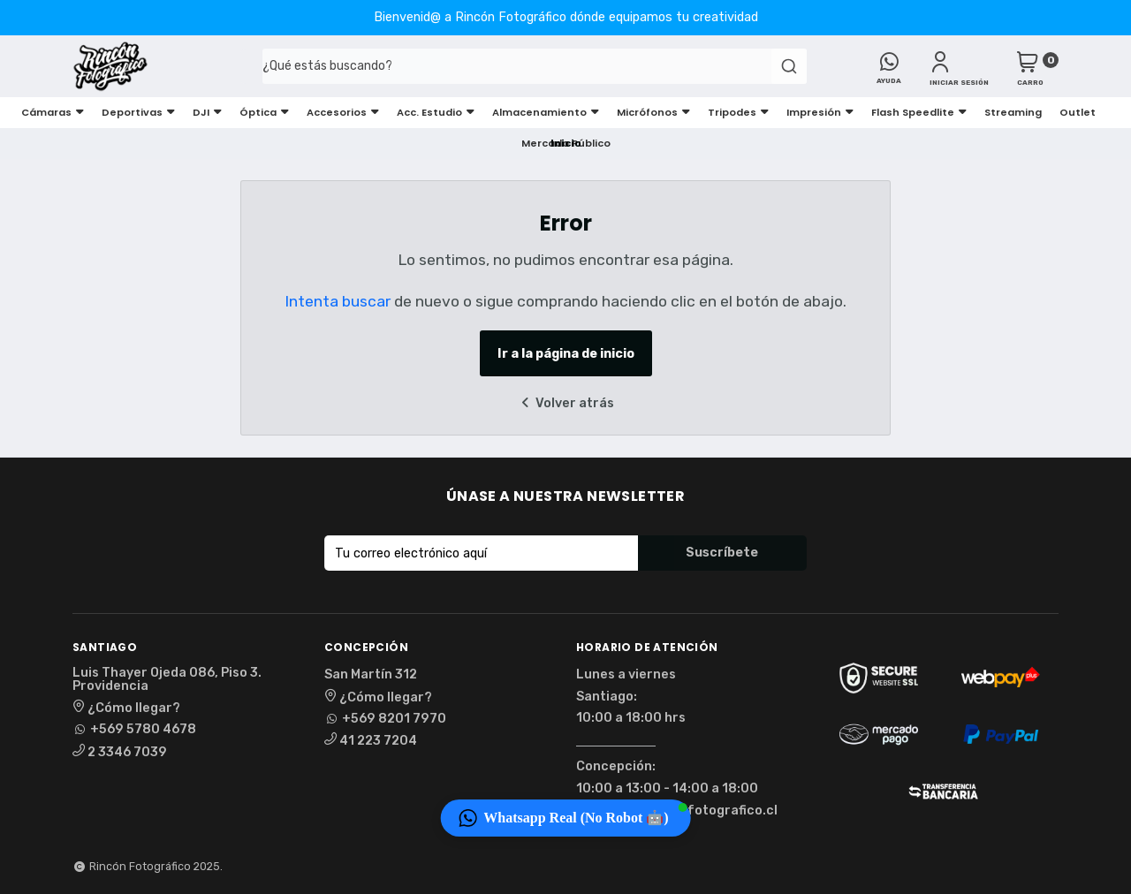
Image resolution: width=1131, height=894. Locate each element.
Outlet (1077, 112)
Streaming (1013, 112)
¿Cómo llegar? (126, 708)
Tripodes (738, 112)
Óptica (264, 112)
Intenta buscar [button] (338, 301)
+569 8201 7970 (385, 719)
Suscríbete (722, 552)
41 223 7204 (370, 740)
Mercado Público (566, 143)
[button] (565, 818)
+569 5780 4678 (134, 730)
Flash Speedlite (919, 112)
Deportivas (138, 112)
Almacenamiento (545, 112)
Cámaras (52, 112)
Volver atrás (565, 403)
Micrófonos (653, 112)
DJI (207, 112)
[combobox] (523, 66)
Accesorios (343, 112)
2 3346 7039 (119, 752)
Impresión (820, 112)
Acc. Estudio (435, 112)
